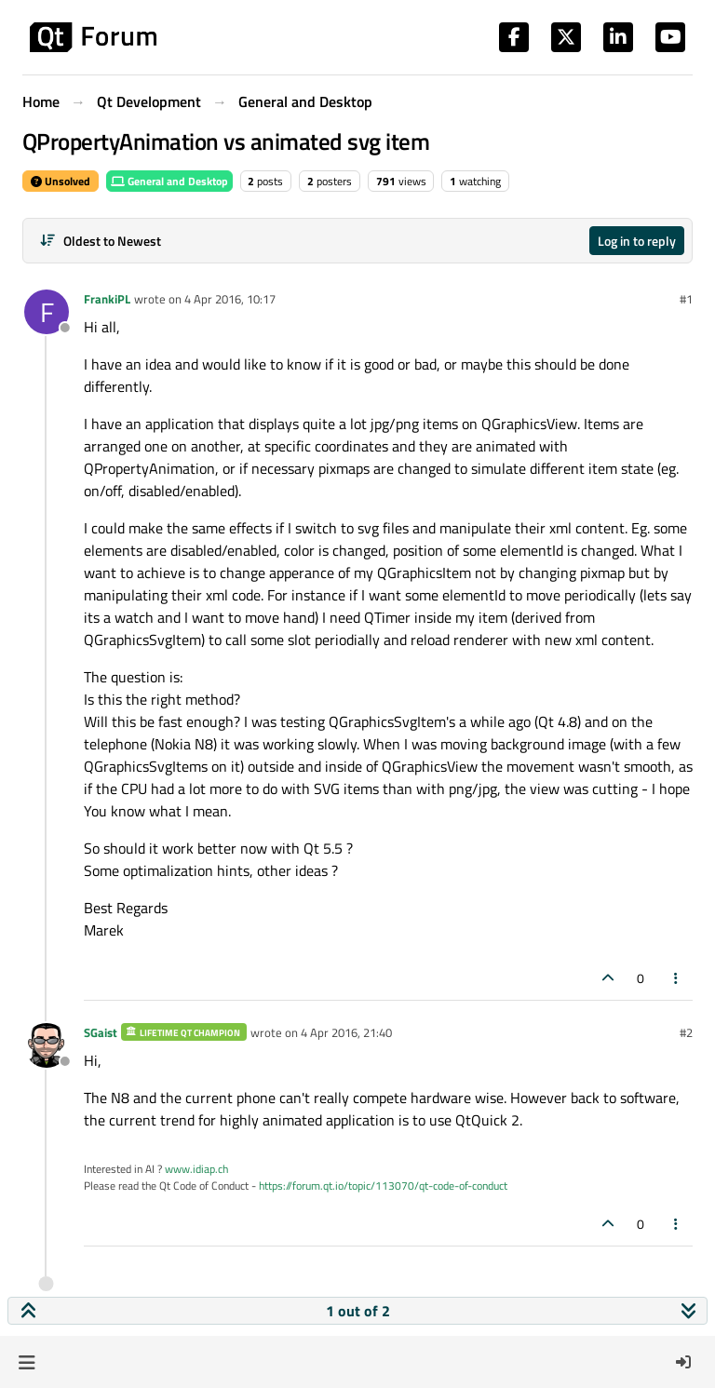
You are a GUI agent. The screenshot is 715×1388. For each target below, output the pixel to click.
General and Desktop (169, 181)
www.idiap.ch (196, 1169)
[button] (26, 1362)
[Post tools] (677, 978)
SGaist (100, 1032)
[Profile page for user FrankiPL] (46, 312)
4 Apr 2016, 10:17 (230, 299)
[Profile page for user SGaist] (46, 1045)
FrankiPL (107, 299)
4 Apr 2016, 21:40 (346, 1032)
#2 (686, 1032)
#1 (686, 299)
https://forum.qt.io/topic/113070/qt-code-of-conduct (383, 1185)
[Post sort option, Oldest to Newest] (100, 240)
